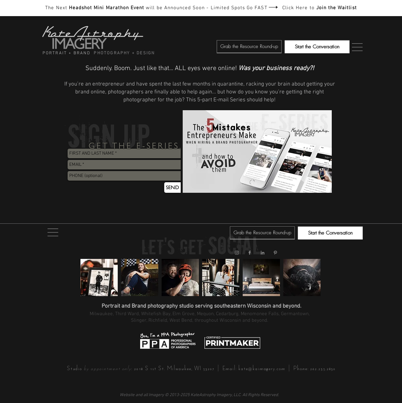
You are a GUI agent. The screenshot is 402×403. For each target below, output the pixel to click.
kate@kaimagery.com (261, 368)
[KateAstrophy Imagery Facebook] (249, 252)
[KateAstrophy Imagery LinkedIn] (262, 252)
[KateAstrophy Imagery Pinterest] (275, 252)
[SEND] (172, 187)
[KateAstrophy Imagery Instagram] (236, 252)
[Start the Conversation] (317, 46)
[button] (249, 46)
